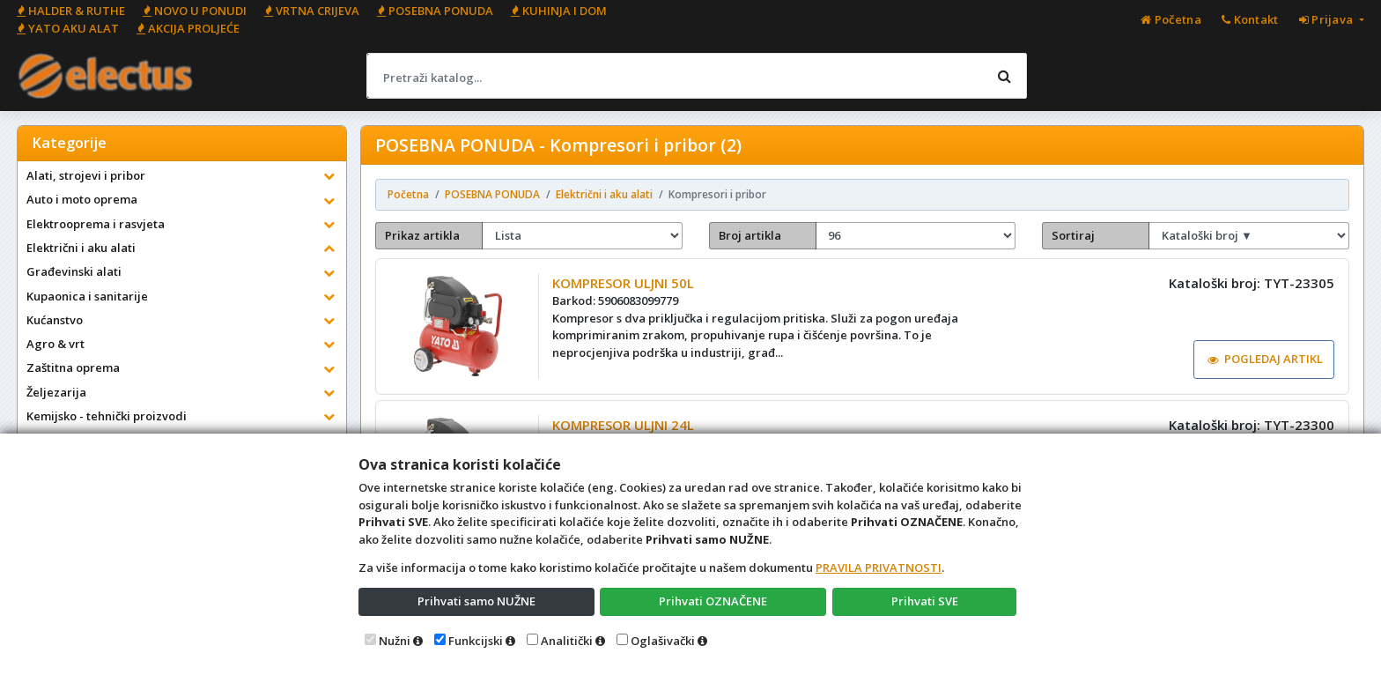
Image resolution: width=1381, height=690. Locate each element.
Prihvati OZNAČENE (713, 601)
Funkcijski (475, 641)
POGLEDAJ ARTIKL (1265, 359)
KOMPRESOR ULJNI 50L (623, 283)
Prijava (1327, 19)
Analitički (567, 641)
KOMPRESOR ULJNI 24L (623, 425)
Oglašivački (663, 641)
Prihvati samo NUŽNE (476, 601)
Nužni (394, 641)
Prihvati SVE (924, 601)
